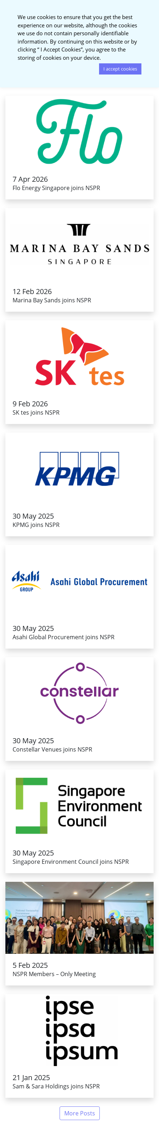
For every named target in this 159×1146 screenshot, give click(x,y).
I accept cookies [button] (120, 69)
